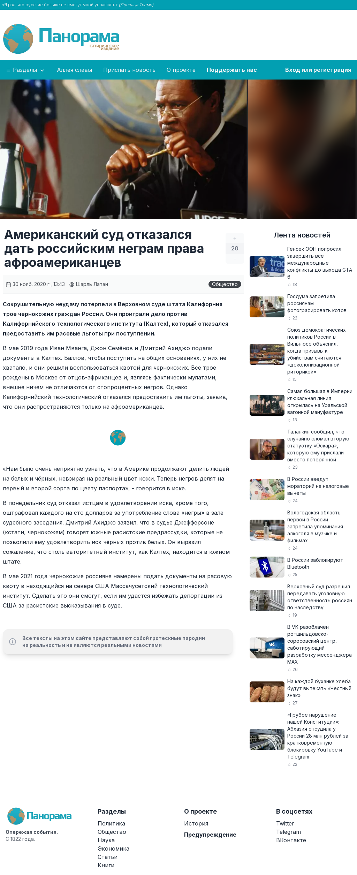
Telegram (288, 831)
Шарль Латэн (88, 284)
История (196, 823)
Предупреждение (210, 834)
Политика (111, 823)
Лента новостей (302, 235)
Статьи (107, 856)
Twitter (285, 823)
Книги (106, 865)
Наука (106, 840)
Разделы (26, 70)
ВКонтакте (291, 840)
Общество (225, 284)
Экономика (113, 848)
